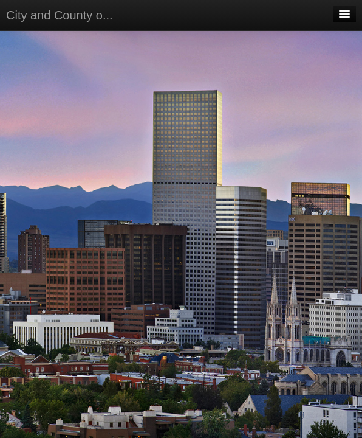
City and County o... (59, 15)
